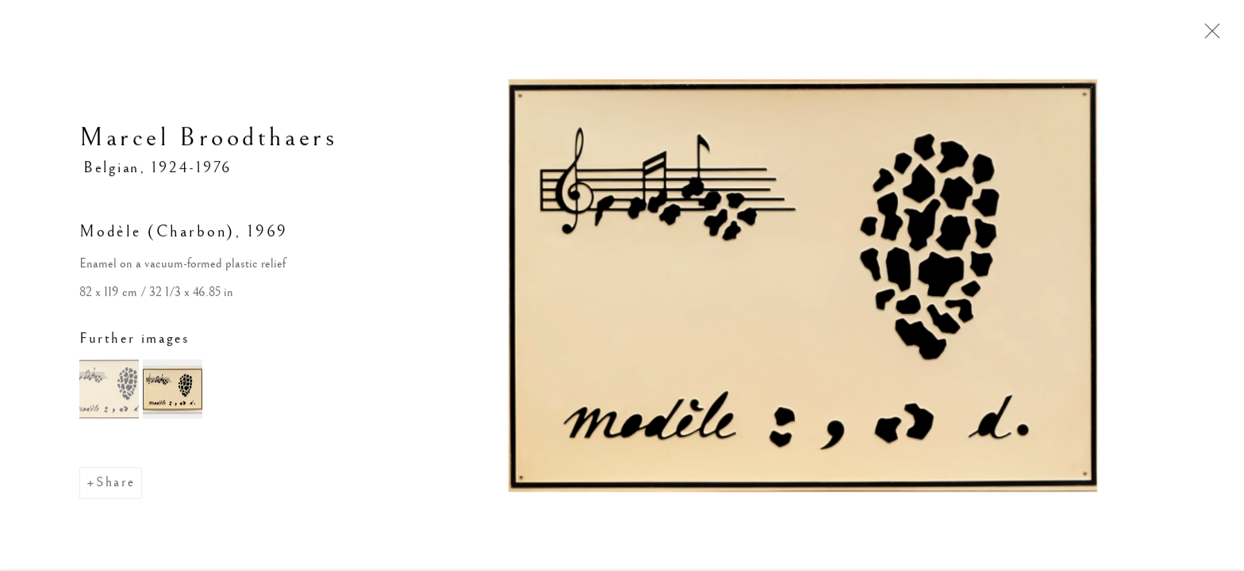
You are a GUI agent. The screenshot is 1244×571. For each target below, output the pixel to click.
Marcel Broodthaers (208, 139)
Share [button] (115, 484)
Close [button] (1208, 36)
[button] (109, 390)
